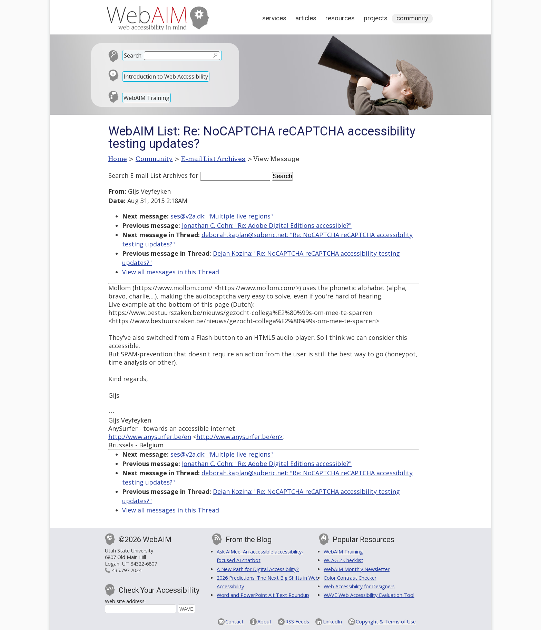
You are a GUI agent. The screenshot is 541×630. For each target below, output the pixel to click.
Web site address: (125, 601)
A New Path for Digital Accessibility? (258, 569)
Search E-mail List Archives (148, 175)
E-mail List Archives (213, 159)
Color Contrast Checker (350, 578)
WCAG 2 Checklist (343, 560)
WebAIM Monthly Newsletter (357, 569)
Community (412, 18)
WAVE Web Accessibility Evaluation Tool (369, 595)
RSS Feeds (297, 621)
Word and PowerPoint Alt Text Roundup (263, 595)
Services (274, 18)
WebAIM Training (146, 98)
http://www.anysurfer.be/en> (239, 437)
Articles (305, 18)
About (264, 621)
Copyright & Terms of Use (386, 621)
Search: (133, 55)
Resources (340, 18)
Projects (375, 18)
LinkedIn (332, 621)
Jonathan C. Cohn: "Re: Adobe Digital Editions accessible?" (267, 225)
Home (117, 159)
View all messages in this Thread (170, 272)
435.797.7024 (126, 570)
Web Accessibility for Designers (359, 586)
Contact (234, 621)
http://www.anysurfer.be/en (149, 437)
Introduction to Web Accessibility (166, 76)
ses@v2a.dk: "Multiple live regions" (221, 216)
